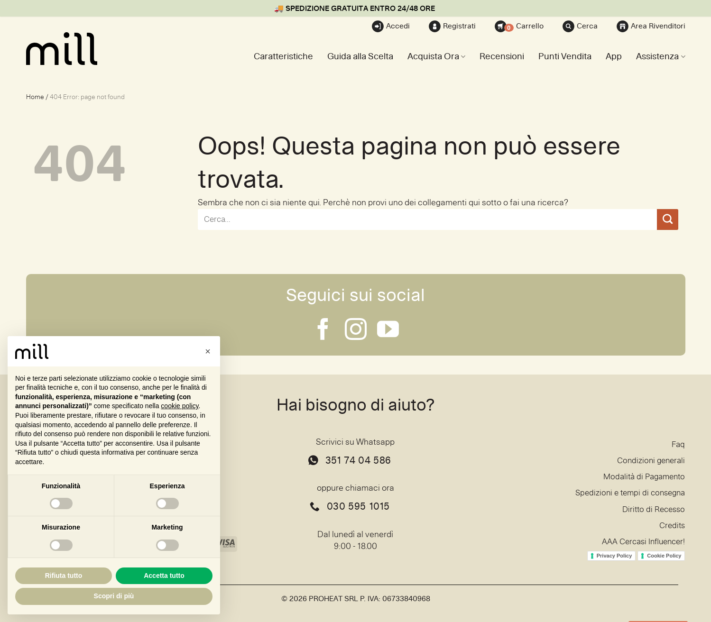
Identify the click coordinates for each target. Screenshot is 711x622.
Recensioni (502, 56)
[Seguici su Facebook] (323, 331)
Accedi (391, 26)
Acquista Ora (436, 57)
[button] (207, 351)
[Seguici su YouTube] (388, 331)
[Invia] (667, 219)
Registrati (452, 26)
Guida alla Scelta (360, 56)
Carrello (519, 26)
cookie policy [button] (179, 406)
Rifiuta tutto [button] (64, 575)
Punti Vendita (564, 56)
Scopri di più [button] (114, 596)
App (614, 56)
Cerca (580, 26)
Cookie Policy (664, 561)
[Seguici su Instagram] (356, 331)
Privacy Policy (614, 561)
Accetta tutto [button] (164, 575)
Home (35, 97)
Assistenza (660, 57)
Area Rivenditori (651, 26)
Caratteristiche (283, 56)
